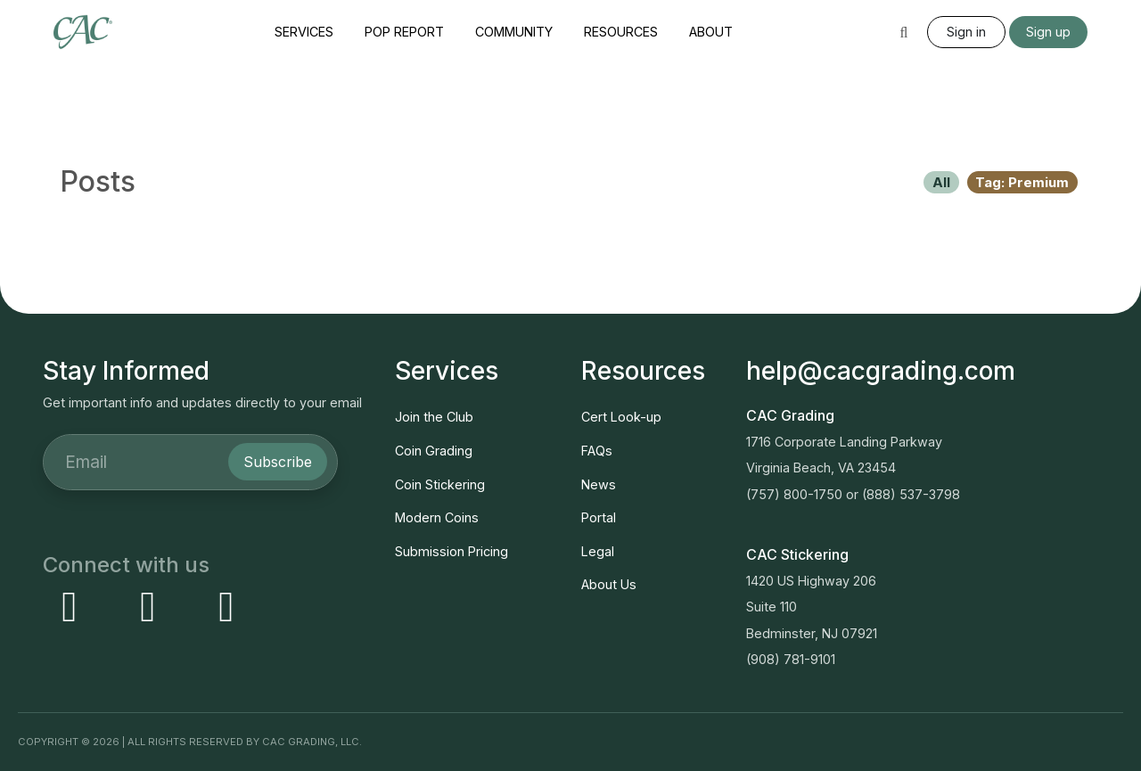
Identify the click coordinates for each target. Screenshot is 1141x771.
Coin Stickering (440, 484)
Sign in (966, 31)
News (598, 484)
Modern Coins (437, 517)
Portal (598, 517)
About (711, 31)
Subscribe (277, 462)
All (941, 182)
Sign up (1048, 31)
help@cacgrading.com (880, 371)
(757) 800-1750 (794, 494)
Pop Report (404, 31)
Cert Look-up (621, 416)
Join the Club (434, 416)
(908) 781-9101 (790, 659)
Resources (621, 31)
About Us (608, 584)
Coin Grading (433, 450)
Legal (597, 551)
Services (304, 31)
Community (514, 31)
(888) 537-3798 (911, 494)
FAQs (596, 450)
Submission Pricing (451, 551)
